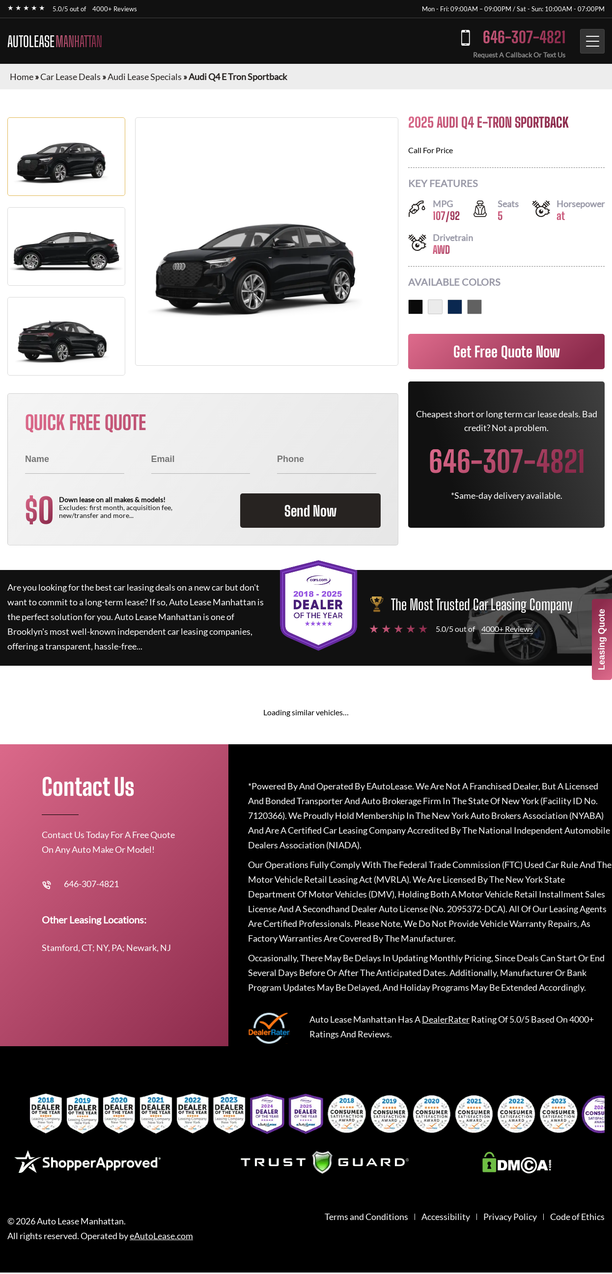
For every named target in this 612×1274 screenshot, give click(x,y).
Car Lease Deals (70, 76)
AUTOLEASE (54, 41)
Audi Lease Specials (145, 76)
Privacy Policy (510, 1217)
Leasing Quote (602, 639)
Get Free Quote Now (506, 351)
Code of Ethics (577, 1217)
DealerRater (446, 1019)
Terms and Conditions (366, 1217)
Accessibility (445, 1217)
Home (21, 76)
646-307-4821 (520, 37)
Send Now (307, 510)
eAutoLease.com (161, 1236)
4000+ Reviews (114, 9)
